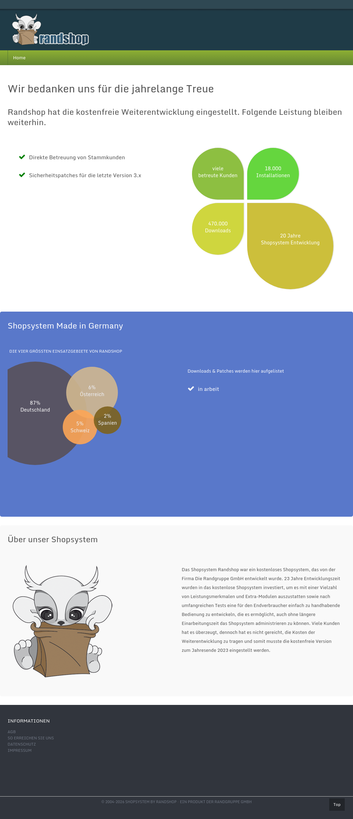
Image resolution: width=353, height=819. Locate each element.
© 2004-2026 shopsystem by (138, 802)
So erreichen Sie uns (31, 738)
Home (19, 57)
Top (337, 804)
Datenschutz (22, 744)
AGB (12, 732)
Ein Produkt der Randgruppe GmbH (216, 802)
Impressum (19, 750)
